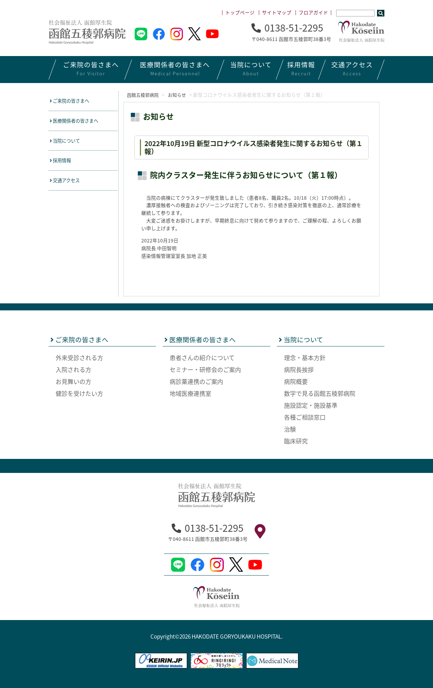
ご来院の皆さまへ (73, 101)
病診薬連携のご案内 (196, 381)
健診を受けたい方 (79, 392)
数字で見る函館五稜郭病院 (319, 392)
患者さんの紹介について (202, 357)
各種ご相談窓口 (305, 416)
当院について (68, 143)
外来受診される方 (79, 357)
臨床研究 (296, 440)
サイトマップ (276, 12)
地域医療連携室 (190, 392)
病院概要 (296, 381)
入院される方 (73, 369)
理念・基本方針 (305, 357)
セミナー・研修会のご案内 (205, 369)
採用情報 (63, 163)
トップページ (240, 12)
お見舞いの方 (73, 381)
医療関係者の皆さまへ (78, 122)
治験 (290, 428)
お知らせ (181, 94)
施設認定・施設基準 (311, 404)
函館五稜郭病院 (143, 94)
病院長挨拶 (299, 369)
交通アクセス (68, 184)
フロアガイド (313, 12)
